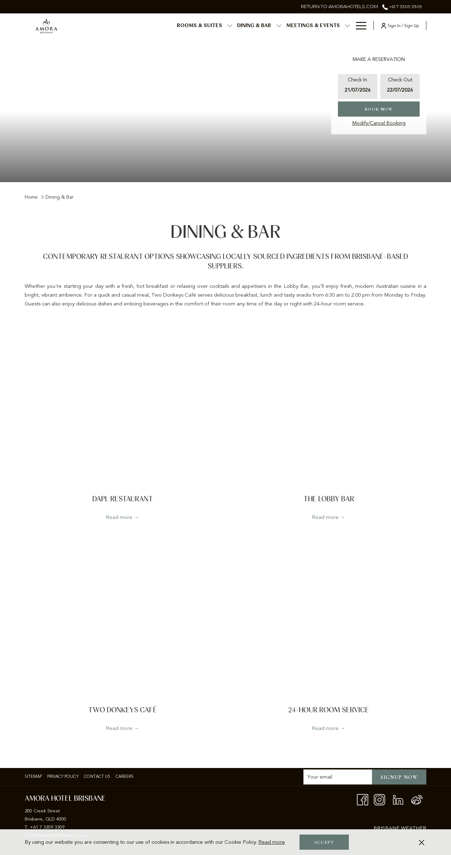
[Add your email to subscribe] (337, 777)
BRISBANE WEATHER (399, 828)
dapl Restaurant (122, 499)
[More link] (358, 25)
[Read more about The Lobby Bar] (328, 414)
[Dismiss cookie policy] (421, 842)
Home (31, 197)
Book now (379, 109)
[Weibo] (416, 799)
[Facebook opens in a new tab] (362, 799)
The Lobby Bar (328, 499)
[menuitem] (142, 25)
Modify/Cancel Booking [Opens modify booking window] (379, 123)
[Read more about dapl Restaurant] (122, 414)
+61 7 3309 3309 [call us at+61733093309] (402, 6)
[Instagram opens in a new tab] (379, 799)
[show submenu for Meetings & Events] (289, 25)
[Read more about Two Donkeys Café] (122, 625)
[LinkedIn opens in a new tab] (398, 799)
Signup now (399, 777)
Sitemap (33, 776)
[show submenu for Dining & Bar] (221, 25)
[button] (357, 86)
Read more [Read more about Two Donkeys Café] (119, 728)
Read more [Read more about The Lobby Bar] (325, 517)
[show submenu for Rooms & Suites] (172, 25)
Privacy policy (63, 776)
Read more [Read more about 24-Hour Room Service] (325, 728)
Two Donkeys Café (122, 710)
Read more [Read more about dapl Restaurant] (119, 517)
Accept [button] (324, 842)
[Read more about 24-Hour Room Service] (328, 625)
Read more (271, 842)
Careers (125, 776)
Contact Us (97, 776)
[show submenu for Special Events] (347, 25)
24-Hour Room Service (328, 710)
